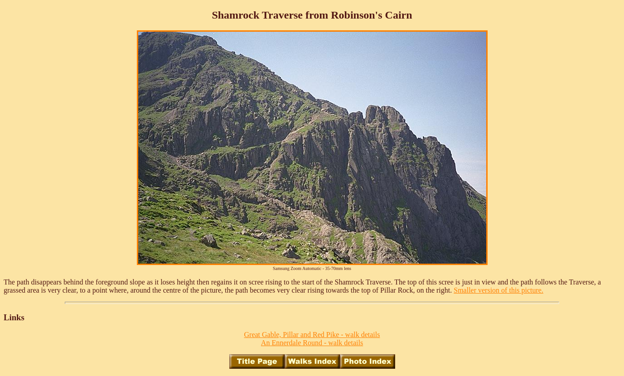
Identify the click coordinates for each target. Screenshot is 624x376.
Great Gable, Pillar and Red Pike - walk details (312, 334)
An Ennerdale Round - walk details (312, 343)
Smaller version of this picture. (498, 290)
